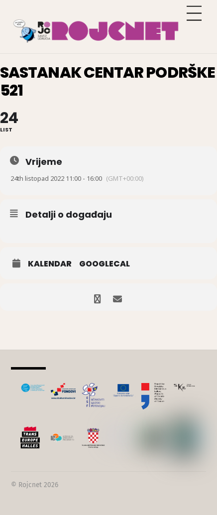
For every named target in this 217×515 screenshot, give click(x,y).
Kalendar (50, 263)
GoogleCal (104, 263)
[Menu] (194, 13)
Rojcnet (30, 485)
